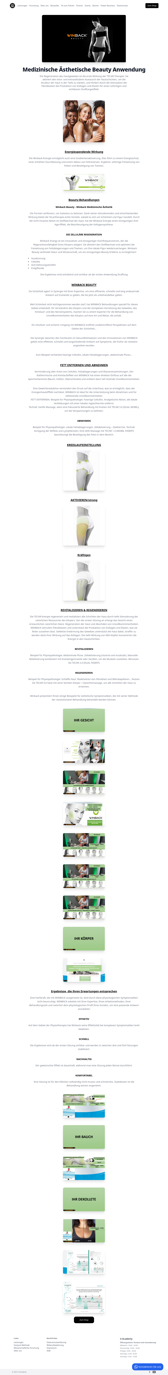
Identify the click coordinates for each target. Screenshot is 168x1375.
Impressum (52, 1348)
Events (88, 5)
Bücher (96, 5)
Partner (79, 5)
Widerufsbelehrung (55, 1345)
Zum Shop (151, 5)
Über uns (44, 5)
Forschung (34, 5)
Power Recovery (108, 5)
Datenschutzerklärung (56, 1342)
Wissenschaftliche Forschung (26, 1348)
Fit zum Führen (67, 5)
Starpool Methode (22, 1345)
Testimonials (122, 5)
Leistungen (22, 5)
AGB (48, 1350)
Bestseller (54, 5)
